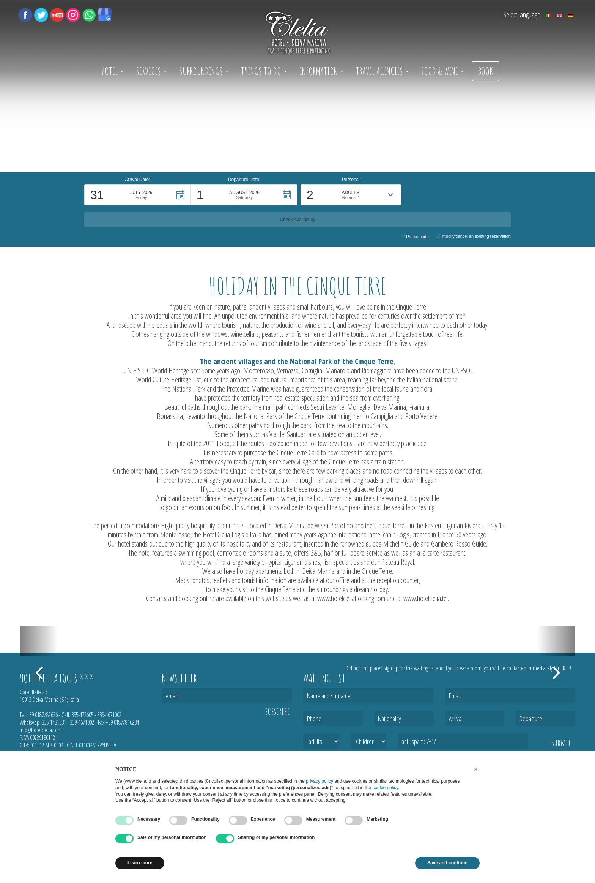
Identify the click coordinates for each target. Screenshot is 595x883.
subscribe (277, 711)
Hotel (112, 71)
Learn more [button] (140, 863)
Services (151, 71)
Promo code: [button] (414, 236)
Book (485, 71)
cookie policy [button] (385, 787)
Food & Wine (442, 71)
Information (321, 71)
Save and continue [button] (447, 863)
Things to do (264, 71)
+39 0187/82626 (42, 715)
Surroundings (203, 71)
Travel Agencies (382, 71)
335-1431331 (54, 722)
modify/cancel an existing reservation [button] (473, 236)
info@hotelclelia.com (41, 730)
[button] (137, 216)
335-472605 (82, 715)
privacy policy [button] (319, 781)
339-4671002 (109, 715)
